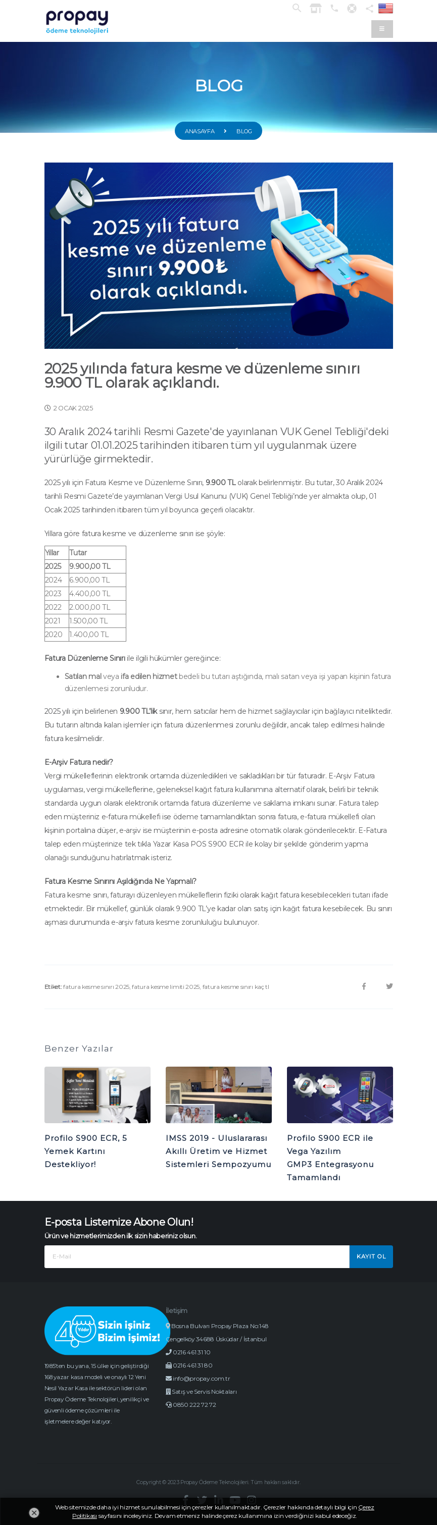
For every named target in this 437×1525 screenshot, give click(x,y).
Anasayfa (200, 131)
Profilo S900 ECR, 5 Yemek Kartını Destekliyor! (85, 1151)
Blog (244, 131)
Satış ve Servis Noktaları (204, 1404)
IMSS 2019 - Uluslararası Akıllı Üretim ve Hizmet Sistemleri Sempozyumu (218, 1151)
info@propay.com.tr (202, 1391)
